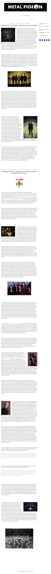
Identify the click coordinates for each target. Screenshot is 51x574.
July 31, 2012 (3, 169)
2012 (8, 169)
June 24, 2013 (12, 23)
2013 (17, 23)
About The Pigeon (17, 1)
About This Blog (25, 1)
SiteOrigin (31, 571)
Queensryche (20, 23)
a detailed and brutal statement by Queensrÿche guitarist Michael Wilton (23, 196)
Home (2, 1)
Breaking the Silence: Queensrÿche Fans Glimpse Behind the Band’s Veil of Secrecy (19, 172)
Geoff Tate (18, 169)
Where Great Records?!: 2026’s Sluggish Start (43, 23)
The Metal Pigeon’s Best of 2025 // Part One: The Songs (44, 32)
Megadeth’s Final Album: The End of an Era (44, 26)
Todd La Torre (28, 169)
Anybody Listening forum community (15, 323)
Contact (32, 1)
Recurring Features (8, 1)
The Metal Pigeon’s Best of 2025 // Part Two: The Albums (44, 29)
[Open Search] (49, 1)
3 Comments (27, 23)
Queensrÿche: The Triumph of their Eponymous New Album (19, 25)
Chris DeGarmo (12, 169)
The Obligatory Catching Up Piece (43, 35)
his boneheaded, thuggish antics (30, 45)
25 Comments (35, 169)
